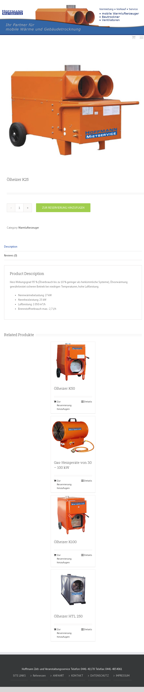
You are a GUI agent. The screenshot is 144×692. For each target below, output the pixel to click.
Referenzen (39, 675)
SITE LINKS (19, 675)
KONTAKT (77, 675)
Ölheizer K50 (64, 388)
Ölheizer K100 (65, 541)
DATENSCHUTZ (99, 675)
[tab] (73, 246)
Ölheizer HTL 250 (68, 616)
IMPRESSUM (123, 675)
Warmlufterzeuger (28, 227)
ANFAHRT (58, 675)
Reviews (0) (10, 255)
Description (10, 246)
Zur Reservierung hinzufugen (63, 207)
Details (88, 401)
